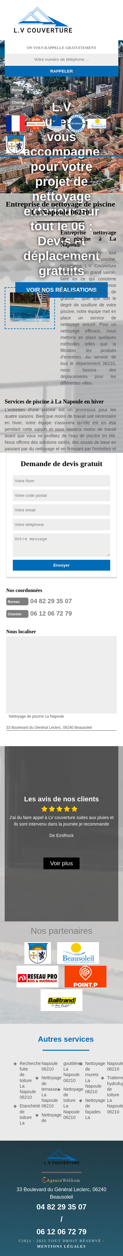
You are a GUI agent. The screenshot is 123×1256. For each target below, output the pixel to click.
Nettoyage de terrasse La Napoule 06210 (47, 1091)
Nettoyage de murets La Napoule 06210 (90, 1077)
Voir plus (61, 863)
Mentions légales (61, 1246)
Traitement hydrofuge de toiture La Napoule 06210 (112, 1094)
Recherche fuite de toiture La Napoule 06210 (25, 1080)
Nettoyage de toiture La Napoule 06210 (69, 1103)
